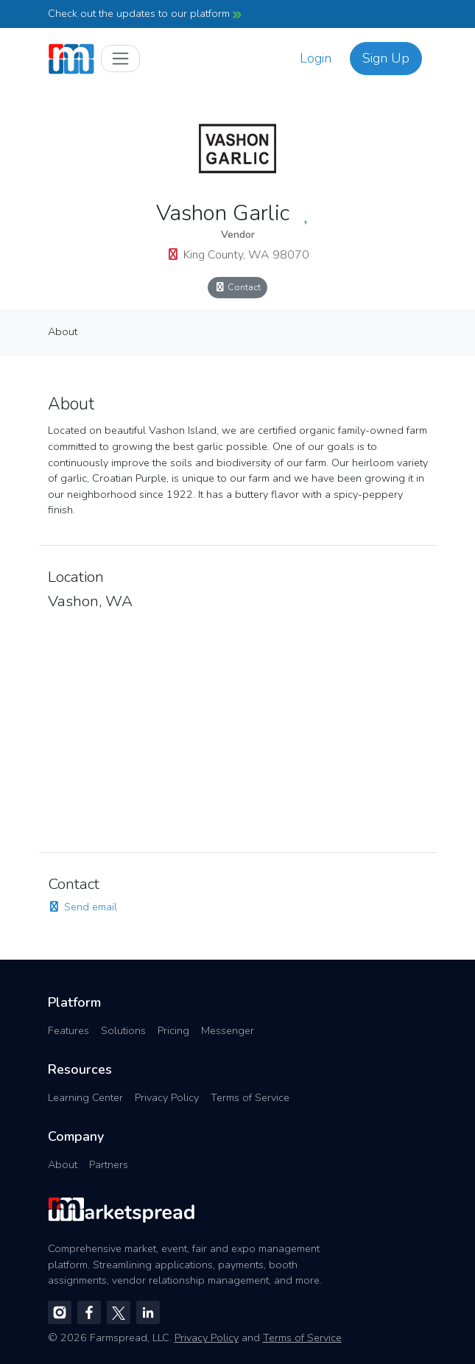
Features (68, 1030)
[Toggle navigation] (120, 58)
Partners (108, 1164)
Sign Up (385, 58)
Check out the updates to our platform (145, 13)
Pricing (173, 1030)
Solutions (123, 1030)
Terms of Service (250, 1097)
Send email (82, 906)
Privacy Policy (167, 1097)
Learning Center (85, 1097)
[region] (238, 726)
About (62, 331)
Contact (237, 287)
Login (315, 58)
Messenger (227, 1030)
